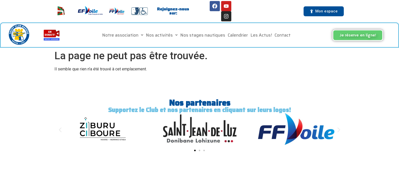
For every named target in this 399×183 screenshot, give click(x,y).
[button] (123, 35)
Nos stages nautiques (202, 35)
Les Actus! (261, 35)
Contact (283, 35)
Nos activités (162, 35)
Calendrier (238, 35)
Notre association (122, 35)
